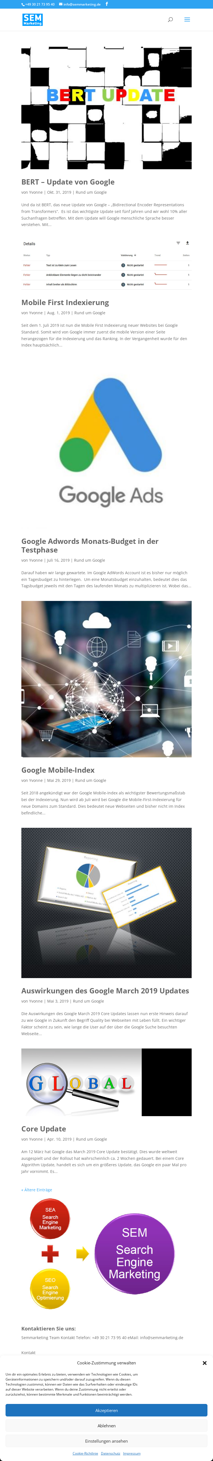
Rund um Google (91, 192)
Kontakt (28, 1352)
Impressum (132, 1453)
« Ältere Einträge (36, 1189)
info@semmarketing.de (161, 1337)
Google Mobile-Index (58, 770)
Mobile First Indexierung (65, 302)
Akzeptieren (106, 1410)
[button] (204, 1363)
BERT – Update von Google (68, 182)
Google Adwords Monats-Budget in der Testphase (90, 545)
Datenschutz (110, 1453)
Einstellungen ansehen (106, 1441)
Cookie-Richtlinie (85, 1453)
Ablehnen (107, 1425)
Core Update (43, 1129)
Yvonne (36, 192)
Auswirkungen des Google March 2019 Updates (105, 991)
